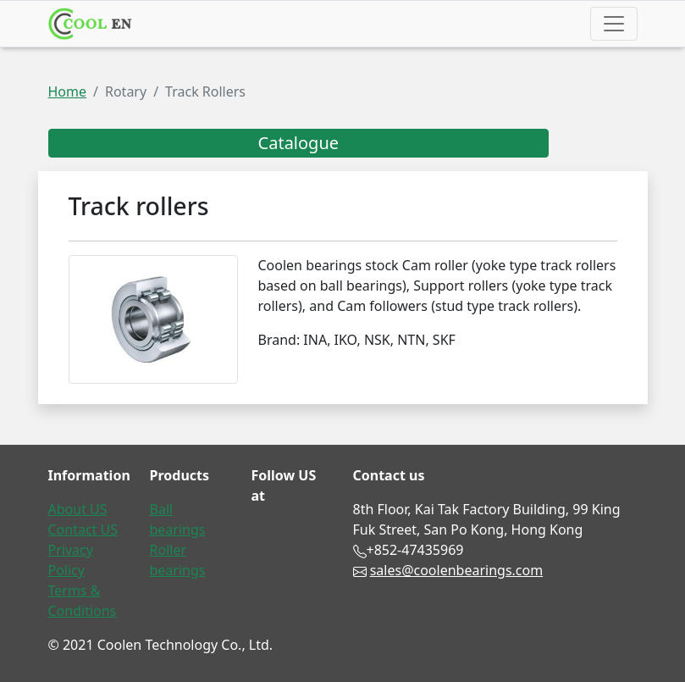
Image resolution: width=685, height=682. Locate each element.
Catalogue (299, 142)
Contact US (83, 529)
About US (78, 509)
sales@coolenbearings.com (457, 570)
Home (67, 91)
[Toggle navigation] (614, 24)
